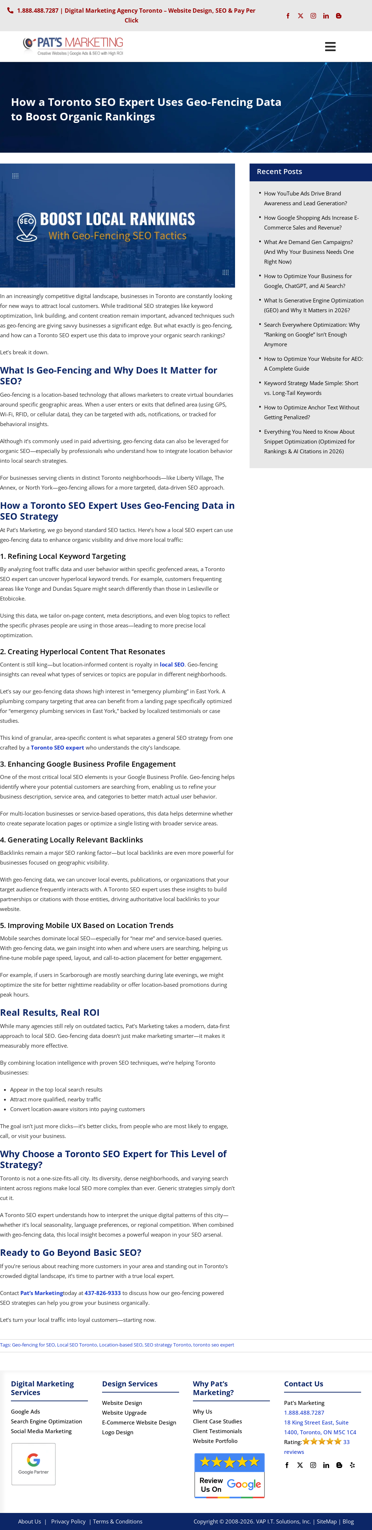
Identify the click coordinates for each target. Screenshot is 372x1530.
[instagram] (313, 15)
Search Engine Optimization (46, 1421)
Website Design (122, 1402)
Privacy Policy (68, 1521)
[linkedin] (326, 15)
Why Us (202, 1411)
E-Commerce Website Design (139, 1422)
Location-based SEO (120, 1344)
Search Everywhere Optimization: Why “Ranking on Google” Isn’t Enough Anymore (312, 334)
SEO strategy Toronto (168, 1344)
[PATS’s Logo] (74, 38)
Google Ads (25, 1411)
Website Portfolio (215, 1440)
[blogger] (338, 15)
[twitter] (300, 15)
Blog (348, 1521)
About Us (29, 1521)
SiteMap (327, 1521)
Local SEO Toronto (77, 1344)
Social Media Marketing (41, 1431)
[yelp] (352, 1465)
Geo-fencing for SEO (33, 1344)
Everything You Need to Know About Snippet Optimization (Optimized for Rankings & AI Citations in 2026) (309, 441)
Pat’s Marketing (41, 1292)
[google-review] (229, 1453)
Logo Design (117, 1432)
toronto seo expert (213, 1344)
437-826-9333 (103, 1292)
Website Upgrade (124, 1412)
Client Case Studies (217, 1421)
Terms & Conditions (117, 1521)
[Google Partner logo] (33, 1444)
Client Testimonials (217, 1431)
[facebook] (288, 15)
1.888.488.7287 (37, 11)
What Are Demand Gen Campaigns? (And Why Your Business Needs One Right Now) (309, 251)
